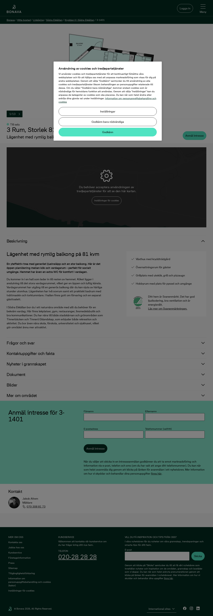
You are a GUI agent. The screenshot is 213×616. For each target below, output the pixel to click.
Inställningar (107, 111)
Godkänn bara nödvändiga (108, 121)
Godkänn (107, 132)
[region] (108, 101)
